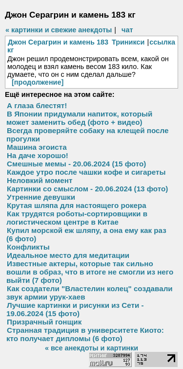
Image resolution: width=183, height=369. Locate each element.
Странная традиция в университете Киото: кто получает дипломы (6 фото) (85, 334)
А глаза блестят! (37, 105)
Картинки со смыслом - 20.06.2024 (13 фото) (87, 188)
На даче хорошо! (37, 155)
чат (127, 30)
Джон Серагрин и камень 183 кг (57, 46)
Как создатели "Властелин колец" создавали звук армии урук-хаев (89, 292)
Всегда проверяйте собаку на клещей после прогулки (87, 134)
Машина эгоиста (37, 147)
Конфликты (28, 247)
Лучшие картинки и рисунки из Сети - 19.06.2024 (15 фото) (75, 309)
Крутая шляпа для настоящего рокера (76, 205)
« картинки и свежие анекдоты (58, 30)
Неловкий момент (39, 180)
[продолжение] (37, 82)
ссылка (162, 42)
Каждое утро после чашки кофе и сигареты (86, 172)
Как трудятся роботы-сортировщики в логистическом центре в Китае (76, 217)
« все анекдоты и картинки (91, 348)
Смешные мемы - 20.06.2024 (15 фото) (76, 164)
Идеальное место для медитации (68, 255)
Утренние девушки (41, 197)
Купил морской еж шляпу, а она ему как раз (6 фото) (86, 234)
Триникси (128, 42)
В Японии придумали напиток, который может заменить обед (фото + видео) (79, 118)
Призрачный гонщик (44, 322)
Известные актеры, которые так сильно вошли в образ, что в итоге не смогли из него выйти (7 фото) (89, 271)
